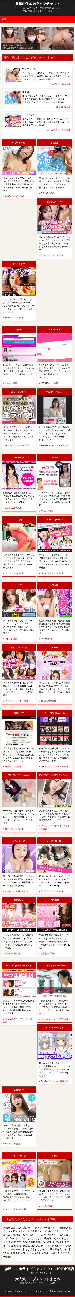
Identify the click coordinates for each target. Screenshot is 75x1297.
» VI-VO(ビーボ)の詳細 (13, 196)
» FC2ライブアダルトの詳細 (16, 445)
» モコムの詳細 (46, 511)
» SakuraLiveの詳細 (12, 508)
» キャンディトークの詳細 (15, 701)
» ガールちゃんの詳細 (13, 829)
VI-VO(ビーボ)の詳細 (60, 84)
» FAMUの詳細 (46, 639)
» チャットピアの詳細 (13, 317)
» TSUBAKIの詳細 (47, 701)
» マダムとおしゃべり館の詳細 (53, 1019)
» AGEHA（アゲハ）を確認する (54, 445)
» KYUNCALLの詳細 (48, 383)
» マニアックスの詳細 (13, 573)
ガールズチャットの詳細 (58, 130)
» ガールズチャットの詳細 (51, 573)
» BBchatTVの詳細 (12, 1143)
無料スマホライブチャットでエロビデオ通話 (39, 1270)
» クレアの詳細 (10, 639)
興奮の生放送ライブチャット (37, 5)
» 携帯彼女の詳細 (47, 953)
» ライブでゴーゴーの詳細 (51, 891)
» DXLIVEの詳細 (46, 193)
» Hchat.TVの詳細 (11, 953)
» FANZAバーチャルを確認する (53, 1081)
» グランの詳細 (46, 1206)
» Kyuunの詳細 (10, 383)
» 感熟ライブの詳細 (12, 766)
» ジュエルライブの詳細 (14, 1209)
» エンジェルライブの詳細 (51, 255)
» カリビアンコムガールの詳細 (53, 766)
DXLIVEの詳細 (63, 107)
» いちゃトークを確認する (15, 891)
